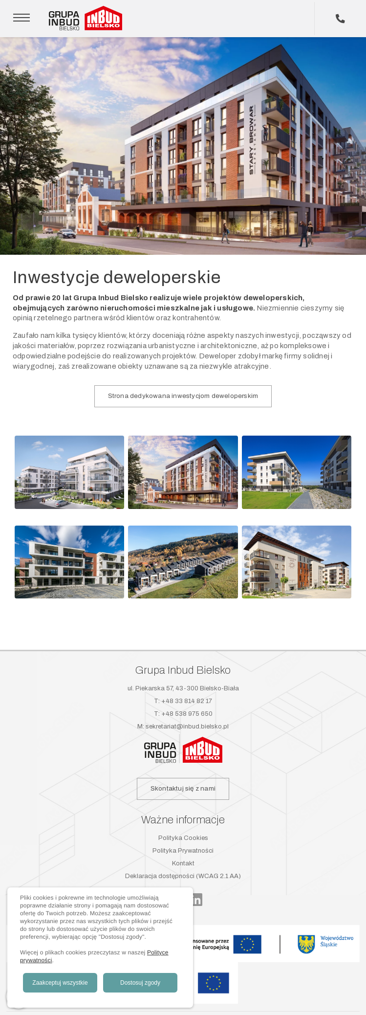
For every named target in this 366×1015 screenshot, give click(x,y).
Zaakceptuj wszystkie (59, 982)
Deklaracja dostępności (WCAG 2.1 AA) (183, 876)
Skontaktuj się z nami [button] (183, 788)
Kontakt (183, 863)
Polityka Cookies (183, 838)
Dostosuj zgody (140, 982)
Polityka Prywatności (183, 850)
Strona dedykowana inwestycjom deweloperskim (183, 395)
